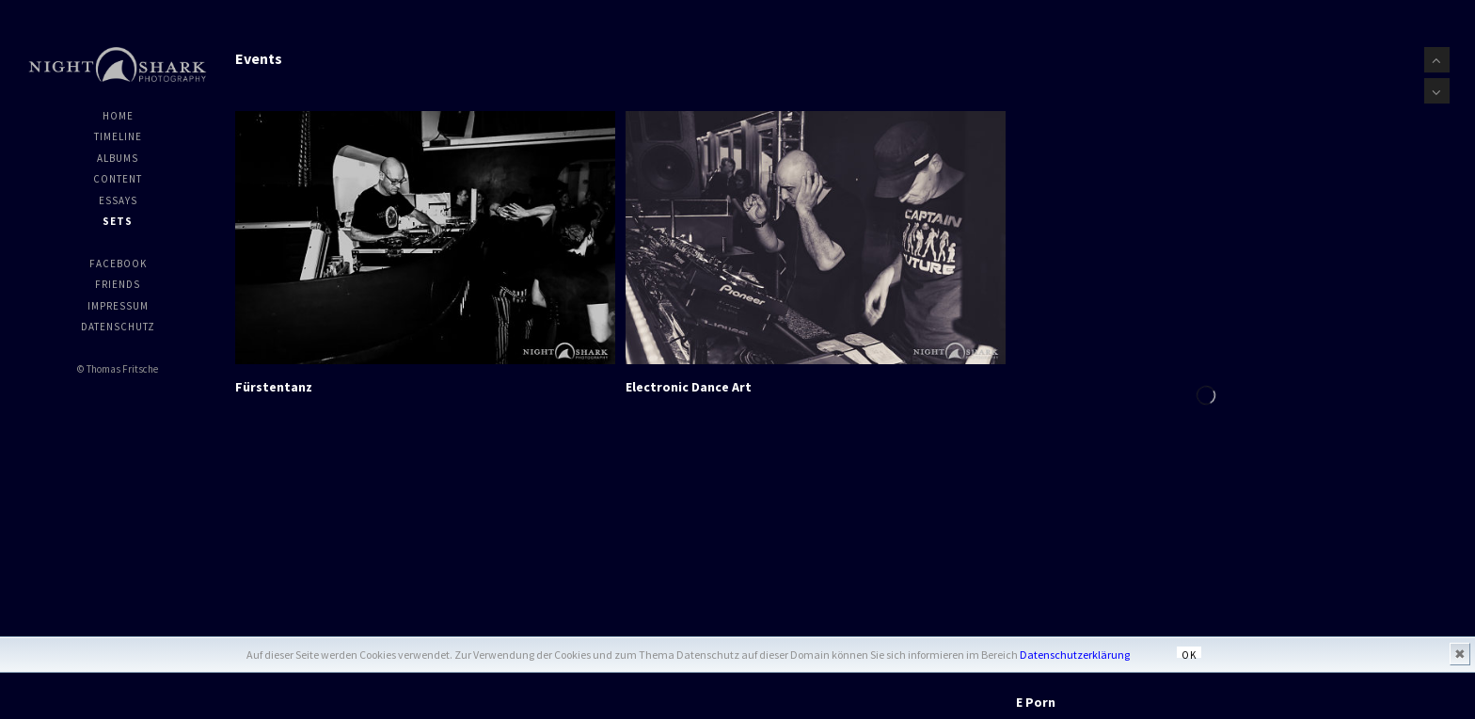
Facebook (118, 263)
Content (117, 178)
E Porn (1035, 701)
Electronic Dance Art (689, 385)
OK (1189, 653)
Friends (117, 284)
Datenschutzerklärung (1075, 654)
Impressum (118, 305)
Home (118, 115)
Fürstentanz (273, 385)
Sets (118, 221)
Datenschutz (118, 326)
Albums (117, 158)
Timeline (118, 136)
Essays (118, 200)
